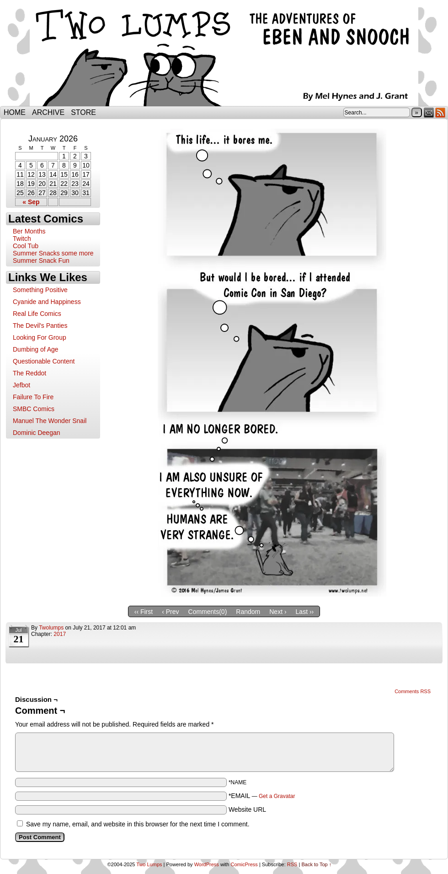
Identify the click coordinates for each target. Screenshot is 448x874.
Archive (48, 112)
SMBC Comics (33, 409)
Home (15, 112)
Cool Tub (25, 246)
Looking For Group (39, 337)
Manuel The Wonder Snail (49, 420)
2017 (59, 634)
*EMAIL (262, 795)
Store (83, 112)
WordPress (206, 864)
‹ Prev (170, 611)
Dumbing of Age (36, 349)
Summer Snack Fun (41, 260)
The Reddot (29, 373)
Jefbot (21, 385)
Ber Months (29, 231)
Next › (277, 611)
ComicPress (244, 864)
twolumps (51, 627)
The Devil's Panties (40, 325)
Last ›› (305, 611)
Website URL (247, 809)
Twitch (22, 238)
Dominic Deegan (36, 432)
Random (248, 611)
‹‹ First (143, 611)
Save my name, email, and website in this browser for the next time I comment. (138, 824)
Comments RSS (413, 691)
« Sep (30, 202)
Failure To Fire (33, 397)
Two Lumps (224, 55)
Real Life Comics (37, 313)
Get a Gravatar (277, 796)
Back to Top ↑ (316, 864)
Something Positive (40, 289)
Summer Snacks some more (53, 253)
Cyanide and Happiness (47, 301)
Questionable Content (44, 361)
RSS (440, 112)
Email (429, 112)
